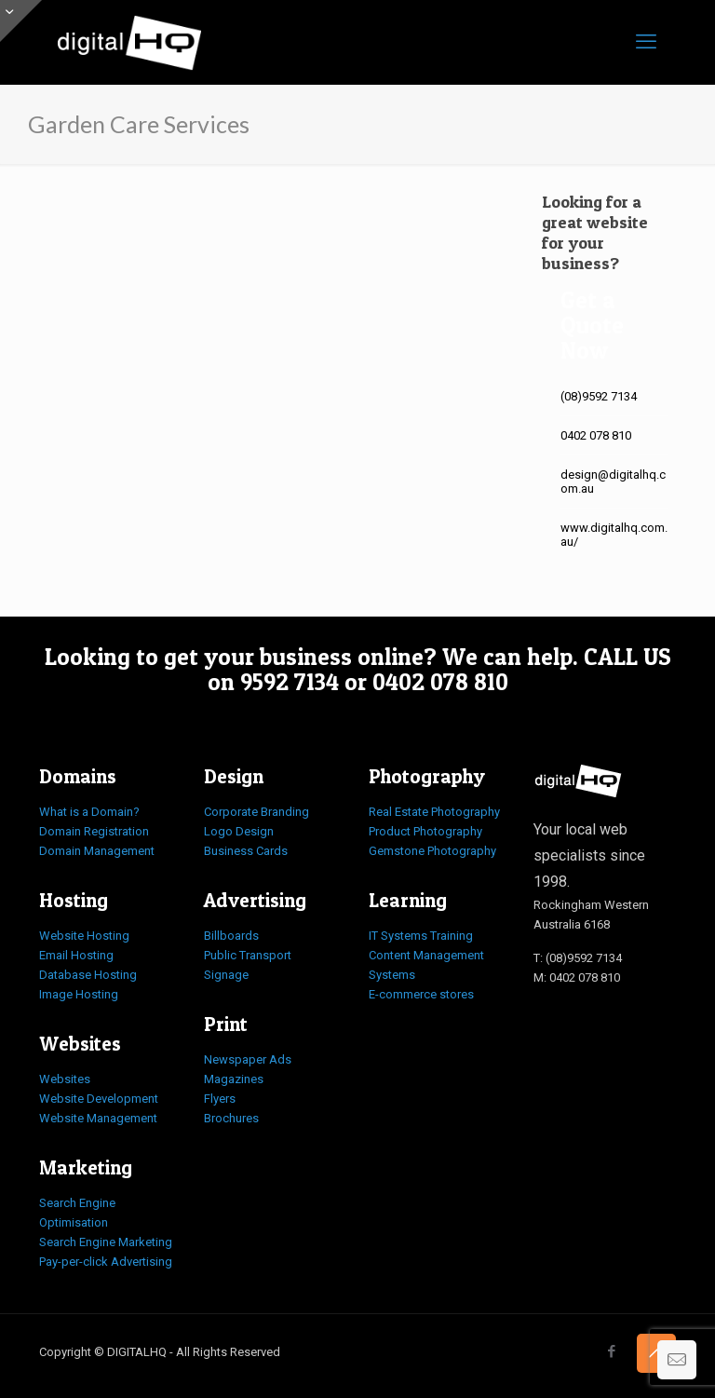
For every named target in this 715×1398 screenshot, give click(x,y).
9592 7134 (289, 682)
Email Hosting (76, 955)
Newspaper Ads (247, 1059)
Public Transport (247, 955)
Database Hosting (88, 975)
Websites (64, 1079)
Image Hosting (78, 994)
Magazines (233, 1079)
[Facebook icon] (611, 1351)
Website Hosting (84, 936)
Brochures (231, 1118)
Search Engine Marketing (105, 1242)
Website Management (98, 1118)
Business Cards (246, 851)
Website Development (98, 1099)
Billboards (231, 936)
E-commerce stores (421, 994)
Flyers (220, 1099)
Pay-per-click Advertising (105, 1262)
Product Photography (425, 831)
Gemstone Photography (432, 851)
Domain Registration (94, 831)
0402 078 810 (595, 435)
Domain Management (97, 851)
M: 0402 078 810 (576, 977)
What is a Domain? (89, 812)
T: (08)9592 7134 (577, 958)
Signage (226, 975)
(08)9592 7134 (598, 396)
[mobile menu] (646, 42)
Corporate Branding (256, 812)
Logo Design (239, 831)
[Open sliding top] (21, 21)
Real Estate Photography (434, 812)
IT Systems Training (421, 936)
